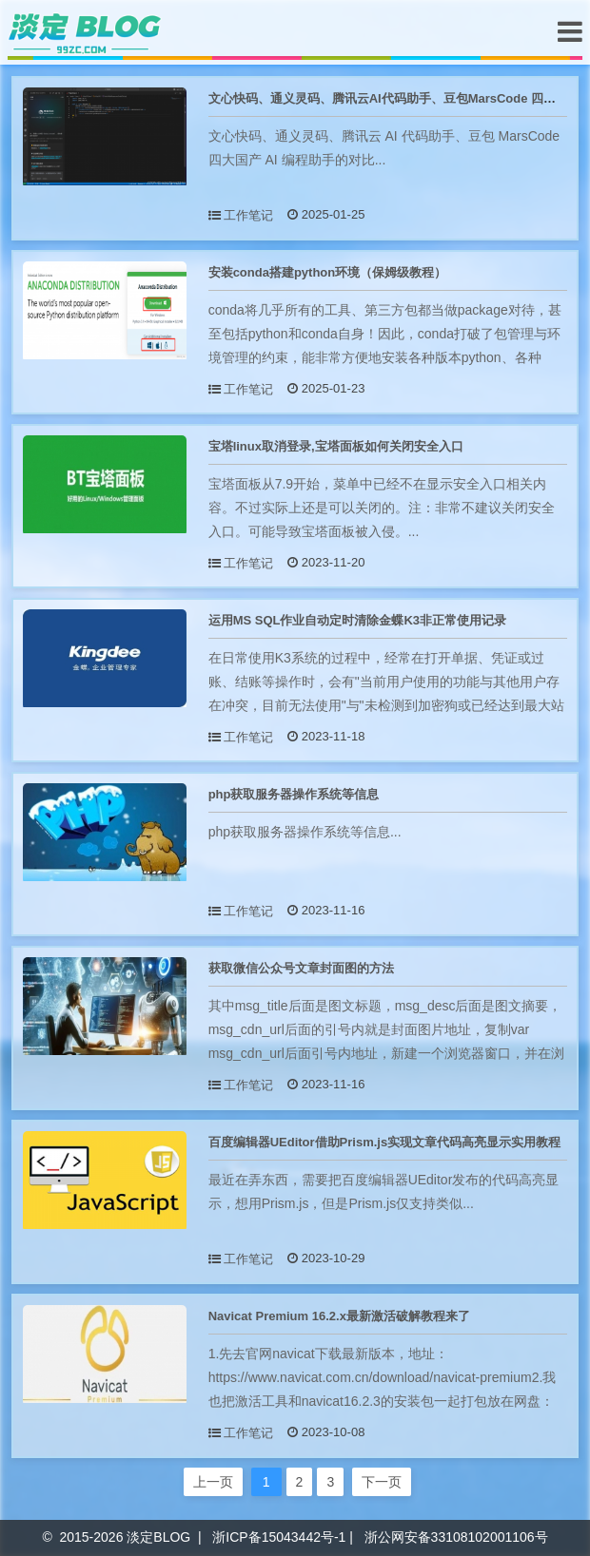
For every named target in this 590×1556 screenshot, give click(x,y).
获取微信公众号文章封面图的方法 (301, 968)
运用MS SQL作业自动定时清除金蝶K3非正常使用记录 (357, 620)
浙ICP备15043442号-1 (278, 1537)
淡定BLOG (158, 1537)
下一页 (382, 1481)
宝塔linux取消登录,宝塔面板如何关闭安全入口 (335, 446)
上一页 (213, 1481)
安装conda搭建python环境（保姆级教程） (327, 272)
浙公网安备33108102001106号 (456, 1537)
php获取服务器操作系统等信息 (294, 794)
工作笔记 (248, 215)
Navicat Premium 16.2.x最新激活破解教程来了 (339, 1316)
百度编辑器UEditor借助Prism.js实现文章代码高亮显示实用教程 (384, 1142)
